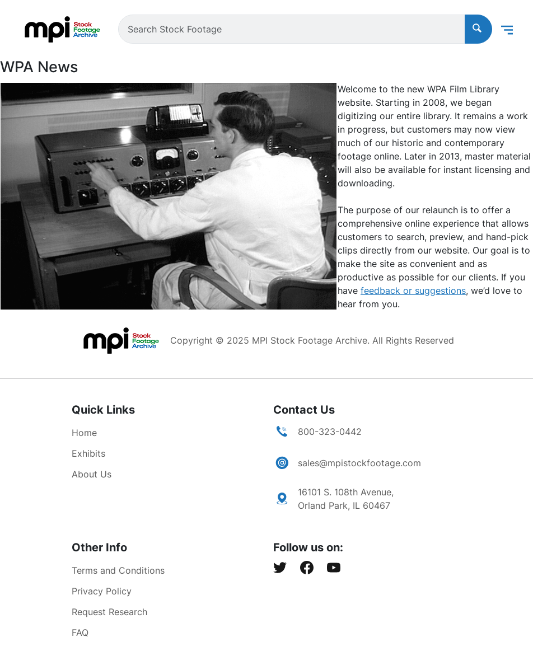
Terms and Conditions (118, 570)
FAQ (80, 632)
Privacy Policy (102, 591)
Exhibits (88, 453)
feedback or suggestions (413, 290)
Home (84, 432)
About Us (91, 474)
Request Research (109, 611)
